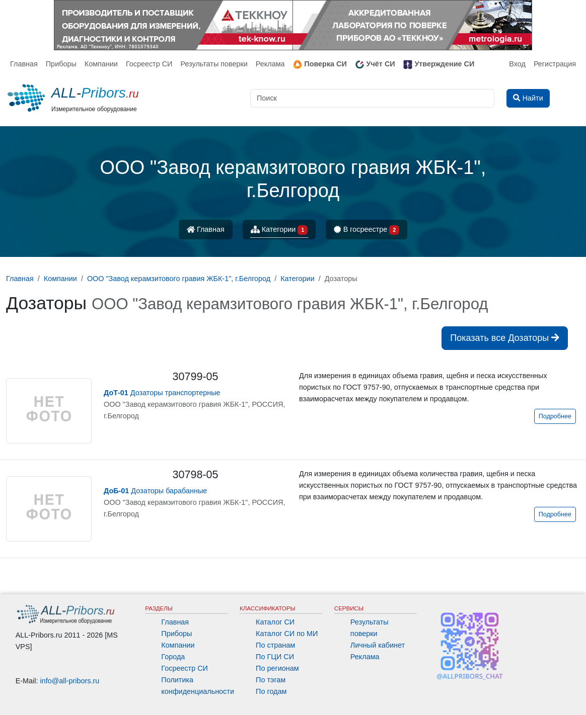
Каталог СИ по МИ (287, 634)
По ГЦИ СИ (275, 657)
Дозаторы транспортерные (162, 393)
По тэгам (270, 680)
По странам (275, 645)
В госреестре (366, 230)
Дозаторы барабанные (155, 491)
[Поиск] (372, 98)
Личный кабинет (377, 645)
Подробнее (555, 416)
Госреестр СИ (149, 64)
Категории (279, 230)
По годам (271, 691)
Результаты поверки (213, 64)
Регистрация (555, 64)
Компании (101, 64)
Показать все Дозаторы (504, 338)
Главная (24, 64)
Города (173, 657)
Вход (517, 64)
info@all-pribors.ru (70, 681)
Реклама (270, 64)
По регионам (277, 668)
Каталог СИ (275, 622)
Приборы (61, 64)
